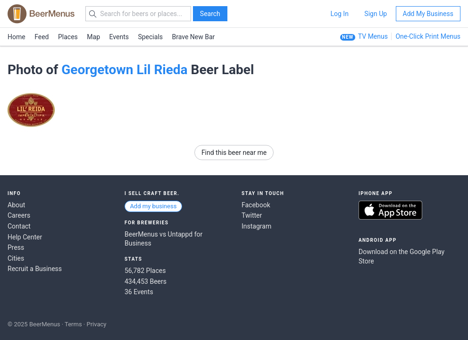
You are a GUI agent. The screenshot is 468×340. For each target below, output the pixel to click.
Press (16, 247)
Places (68, 37)
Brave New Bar (193, 37)
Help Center (25, 237)
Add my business (153, 206)
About (16, 205)
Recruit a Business (35, 268)
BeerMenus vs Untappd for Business (163, 238)
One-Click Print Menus (427, 36)
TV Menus (373, 36)
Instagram (256, 226)
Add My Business (428, 13)
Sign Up (375, 13)
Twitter (252, 215)
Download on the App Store (390, 210)
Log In (339, 13)
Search (210, 13)
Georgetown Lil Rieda (124, 69)
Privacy (96, 324)
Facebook (256, 205)
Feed (41, 37)
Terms (73, 324)
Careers (19, 215)
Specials (150, 37)
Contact (19, 226)
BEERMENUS (41, 14)
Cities (16, 258)
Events (119, 37)
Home (16, 37)
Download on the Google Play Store (401, 256)
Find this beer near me (234, 152)
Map (93, 37)
